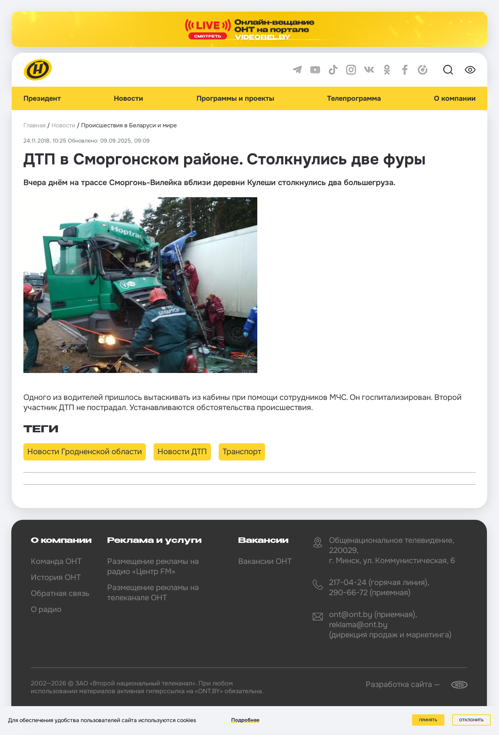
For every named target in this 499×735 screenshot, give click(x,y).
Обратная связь (60, 593)
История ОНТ (56, 577)
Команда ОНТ (56, 561)
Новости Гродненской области (84, 452)
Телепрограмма (354, 98)
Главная (34, 125)
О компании (455, 98)
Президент (42, 98)
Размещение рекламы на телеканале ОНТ (153, 593)
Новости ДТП (182, 452)
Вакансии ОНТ (265, 561)
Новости (128, 98)
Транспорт (242, 452)
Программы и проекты (235, 98)
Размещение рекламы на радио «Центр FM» (153, 566)
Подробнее (245, 720)
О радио (46, 609)
